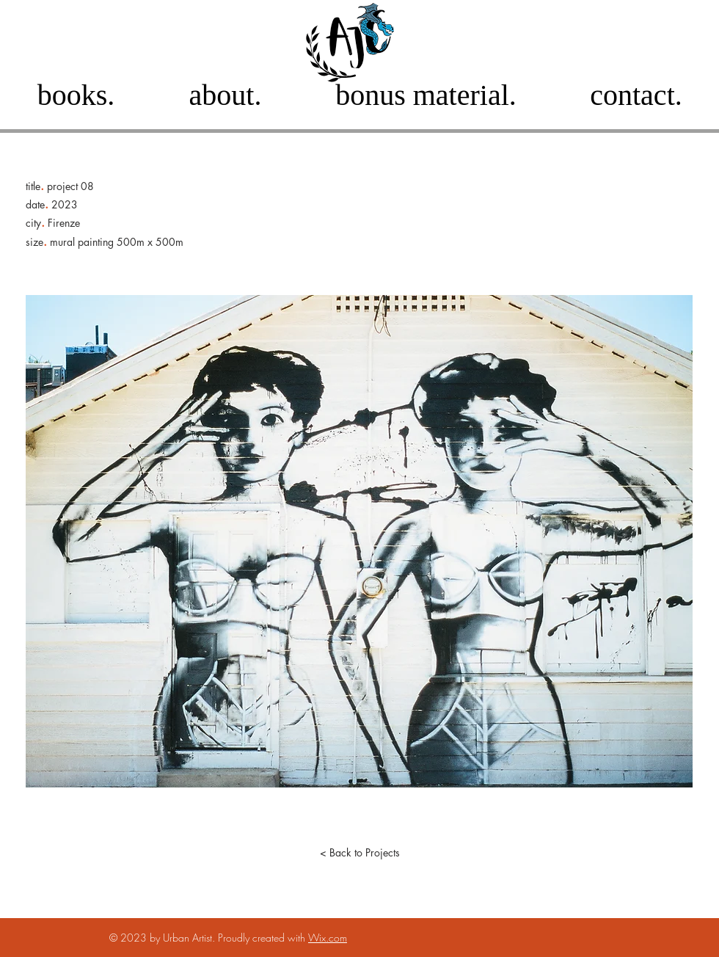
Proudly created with (263, 938)
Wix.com (327, 938)
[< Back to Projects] (359, 852)
